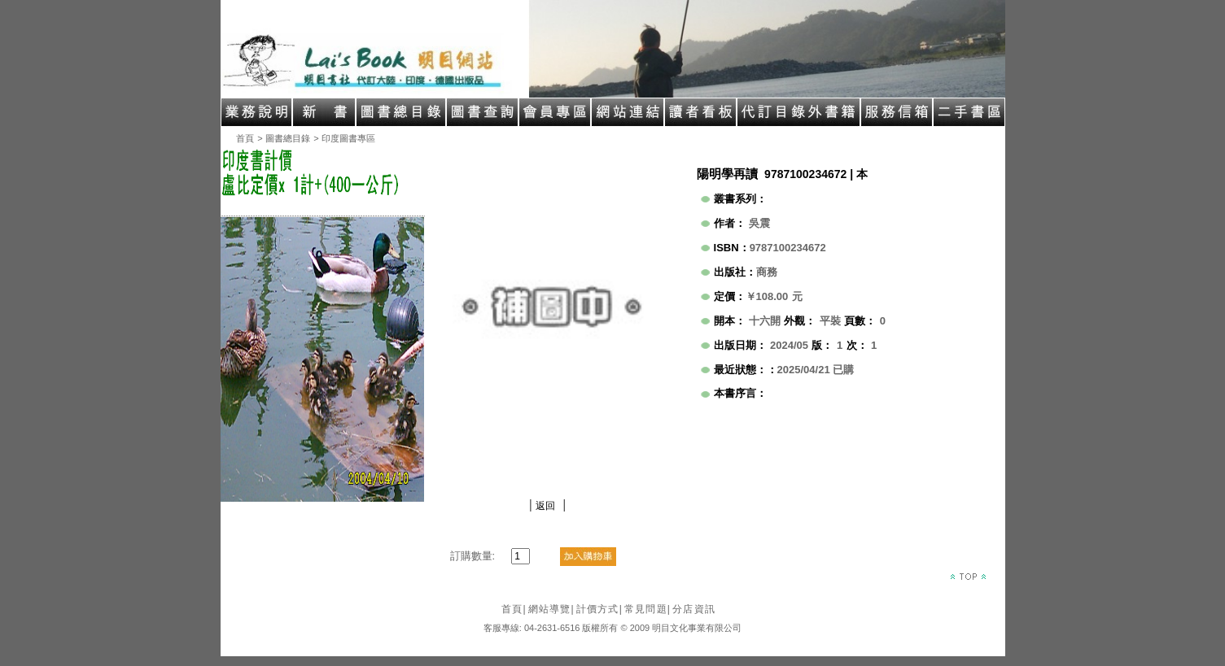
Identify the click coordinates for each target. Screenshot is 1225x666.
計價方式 (599, 609)
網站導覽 (551, 609)
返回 (545, 505)
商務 (766, 272)
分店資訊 (693, 609)
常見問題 (647, 609)
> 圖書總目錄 (283, 138)
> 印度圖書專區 (343, 138)
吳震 (759, 223)
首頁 (245, 138)
